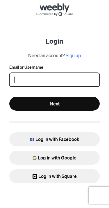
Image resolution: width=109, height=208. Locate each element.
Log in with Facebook (54, 139)
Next (55, 104)
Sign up (73, 55)
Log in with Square (55, 176)
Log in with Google (54, 158)
